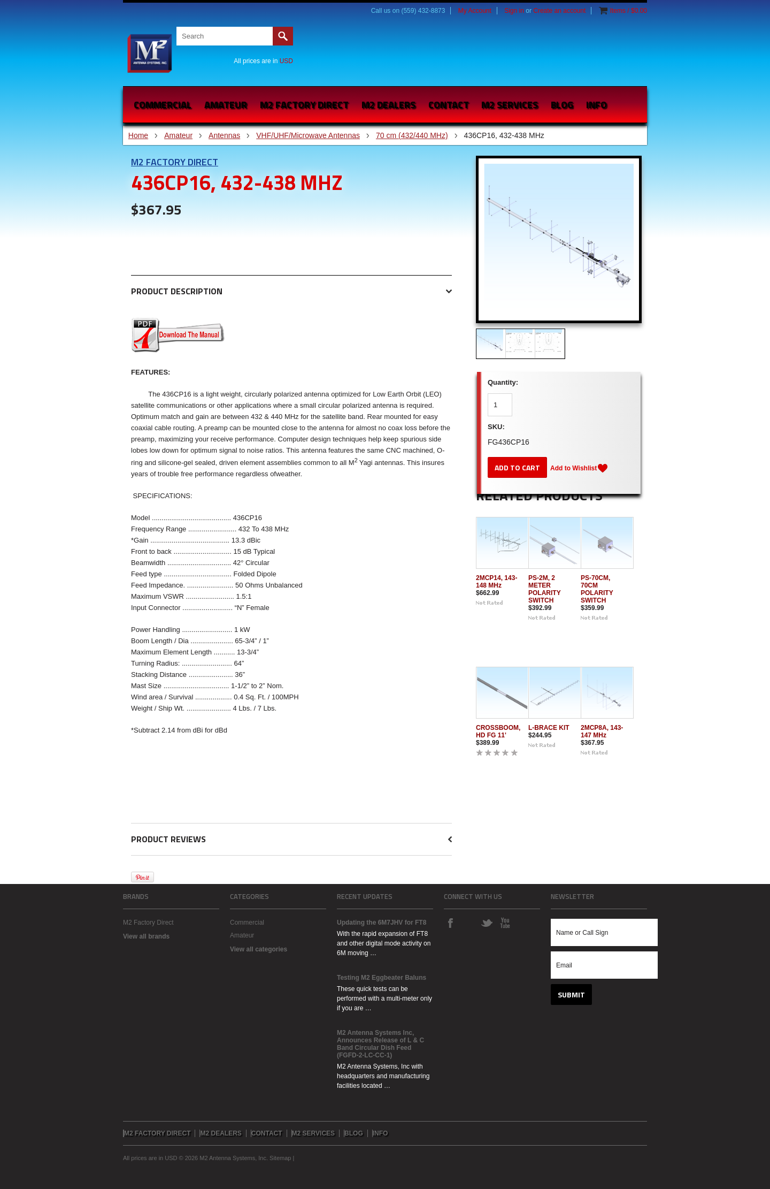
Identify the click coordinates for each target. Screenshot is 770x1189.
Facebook (450, 922)
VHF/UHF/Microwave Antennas (308, 135)
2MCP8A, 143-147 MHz (602, 731)
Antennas (224, 135)
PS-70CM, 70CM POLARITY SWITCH (597, 589)
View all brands (146, 936)
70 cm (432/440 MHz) (412, 135)
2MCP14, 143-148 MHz (496, 581)
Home (138, 135)
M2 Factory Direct (174, 162)
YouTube (504, 922)
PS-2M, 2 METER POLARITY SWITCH (544, 589)
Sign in (514, 10)
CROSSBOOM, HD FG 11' (498, 731)
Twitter (486, 922)
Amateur (225, 104)
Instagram (468, 922)
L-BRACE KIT (548, 727)
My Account (474, 10)
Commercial (162, 104)
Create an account (559, 10)
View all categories (258, 949)
